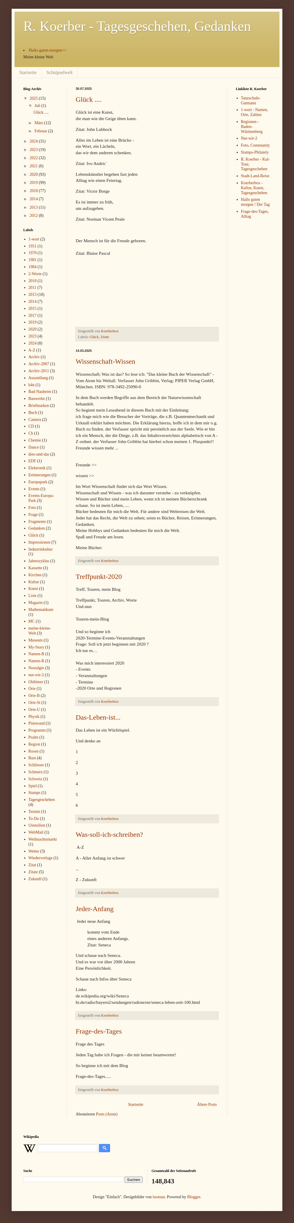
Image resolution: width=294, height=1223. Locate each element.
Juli (37, 105)
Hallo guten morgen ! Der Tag (255, 202)
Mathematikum (41, 609)
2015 (33, 308)
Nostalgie (36, 668)
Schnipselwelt (60, 72)
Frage (33, 514)
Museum (36, 640)
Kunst (33, 588)
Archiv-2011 (39, 371)
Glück (94, 337)
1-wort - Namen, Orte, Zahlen (254, 112)
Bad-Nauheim (40, 391)
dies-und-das (39, 454)
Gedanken (37, 528)
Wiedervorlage (41, 858)
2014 (34, 199)
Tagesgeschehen (42, 799)
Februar (41, 131)
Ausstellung (38, 378)
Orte (32, 688)
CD (31, 426)
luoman (159, 1197)
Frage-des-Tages (99, 1031)
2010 (33, 281)
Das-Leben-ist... (98, 717)
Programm (37, 730)
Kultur (34, 582)
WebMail (36, 832)
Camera (35, 419)
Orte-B (34, 695)
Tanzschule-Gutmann (251, 100)
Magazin (36, 602)
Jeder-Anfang (95, 909)
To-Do (34, 818)
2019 (34, 182)
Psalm (33, 737)
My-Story (36, 647)
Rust (32, 758)
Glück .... (89, 99)
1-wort (34, 239)
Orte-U (34, 709)
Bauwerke (37, 398)
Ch (31, 433)
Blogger (193, 1197)
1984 (33, 267)
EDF (32, 461)
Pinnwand (37, 723)
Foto (32, 507)
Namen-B (36, 654)
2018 (34, 191)
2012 (34, 215)
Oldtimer (36, 682)
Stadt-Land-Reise (255, 176)
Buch (33, 412)
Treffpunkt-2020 (99, 576)
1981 (33, 260)
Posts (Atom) (107, 1114)
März (39, 123)
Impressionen (39, 542)
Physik (34, 716)
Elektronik (37, 468)
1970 (33, 253)
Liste (33, 595)
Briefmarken (39, 405)
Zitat (32, 865)
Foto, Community (255, 145)
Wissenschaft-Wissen (105, 361)
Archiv (34, 357)
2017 (33, 315)
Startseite (28, 72)
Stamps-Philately (255, 152)
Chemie (35, 440)
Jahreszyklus (39, 561)
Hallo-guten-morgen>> (48, 50)
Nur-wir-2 (249, 138)
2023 (34, 149)
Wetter (34, 851)
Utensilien (37, 825)
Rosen (34, 751)
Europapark (38, 482)
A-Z (32, 350)
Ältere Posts (207, 1104)
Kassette (35, 568)
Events (34, 489)
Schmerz (36, 772)
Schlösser (36, 765)
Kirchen (35, 575)
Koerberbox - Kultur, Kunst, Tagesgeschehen (254, 188)
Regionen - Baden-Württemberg (252, 127)
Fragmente (37, 521)
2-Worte (35, 274)
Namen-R (36, 661)
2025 (34, 98)
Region (34, 744)
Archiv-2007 (39, 364)
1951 (33, 246)
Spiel (33, 786)
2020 (34, 174)
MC (32, 621)
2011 (32, 287)
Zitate (104, 337)
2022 (34, 158)
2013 (34, 207)
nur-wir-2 (36, 675)
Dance (34, 447)
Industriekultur (41, 549)
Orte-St (34, 702)
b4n (32, 385)
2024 (34, 141)
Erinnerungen (40, 475)
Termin (34, 811)
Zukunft (35, 879)
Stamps (34, 792)
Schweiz (35, 779)
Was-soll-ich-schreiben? (109, 834)
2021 (34, 166)
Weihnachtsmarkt (43, 839)
